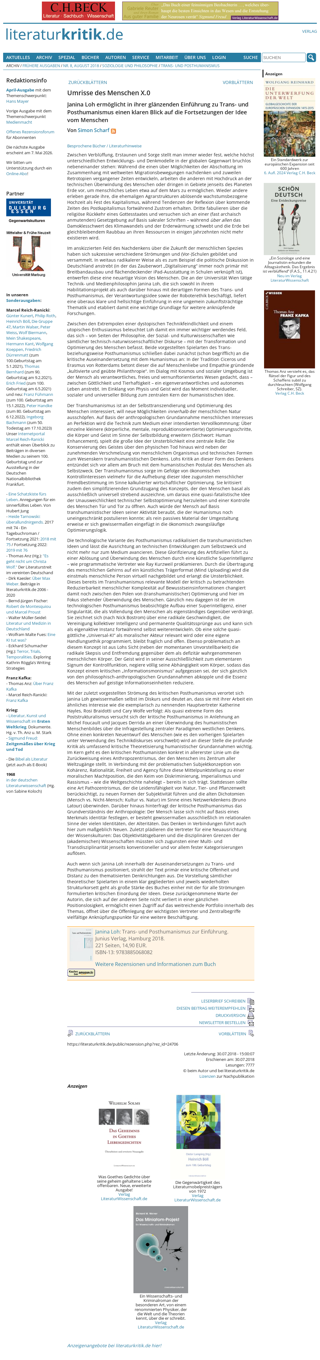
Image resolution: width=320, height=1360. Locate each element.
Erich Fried (16, 383)
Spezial (66, 57)
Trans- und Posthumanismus (190, 65)
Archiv (44, 57)
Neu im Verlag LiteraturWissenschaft (290, 278)
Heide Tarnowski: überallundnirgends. (25, 519)
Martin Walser (25, 327)
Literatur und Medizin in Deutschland (28, 626)
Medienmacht (19, 122)
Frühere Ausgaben (41, 65)
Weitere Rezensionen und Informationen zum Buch (155, 964)
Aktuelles (18, 57)
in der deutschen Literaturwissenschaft (26, 782)
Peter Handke (39, 405)
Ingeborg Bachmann (24, 419)
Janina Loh (107, 931)
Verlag (309, 31)
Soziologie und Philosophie (130, 65)
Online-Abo (16, 173)
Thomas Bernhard (22, 369)
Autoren (115, 57)
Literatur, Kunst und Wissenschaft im (28, 721)
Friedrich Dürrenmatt (23, 352)
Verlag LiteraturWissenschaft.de (124, 1196)
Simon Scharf (93, 130)
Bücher (90, 57)
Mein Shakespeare (23, 338)
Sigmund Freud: (30, 743)
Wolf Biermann (32, 332)
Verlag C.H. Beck (289, 393)
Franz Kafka (17, 700)
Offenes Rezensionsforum (30, 132)
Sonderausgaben (23, 300)
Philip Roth (45, 315)
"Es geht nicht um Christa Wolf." (27, 561)
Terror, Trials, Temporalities (23, 654)
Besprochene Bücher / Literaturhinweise (104, 146)
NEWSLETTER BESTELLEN (226, 1022)
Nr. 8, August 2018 (81, 65)
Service (140, 57)
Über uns (195, 57)
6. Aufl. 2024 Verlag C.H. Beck (289, 172)
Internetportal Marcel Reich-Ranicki (25, 436)
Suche (250, 57)
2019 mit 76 (17, 550)
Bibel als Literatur (31, 759)
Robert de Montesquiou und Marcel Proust (28, 609)
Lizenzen (207, 1076)
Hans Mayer (17, 101)
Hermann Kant (20, 344)
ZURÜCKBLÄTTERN (87, 82)
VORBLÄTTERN (238, 82)
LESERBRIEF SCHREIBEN (227, 1001)
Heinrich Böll (18, 321)
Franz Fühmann (38, 394)
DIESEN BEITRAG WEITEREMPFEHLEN (215, 1008)
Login (219, 57)
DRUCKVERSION (235, 1015)
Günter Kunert (19, 315)
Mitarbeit (167, 57)
